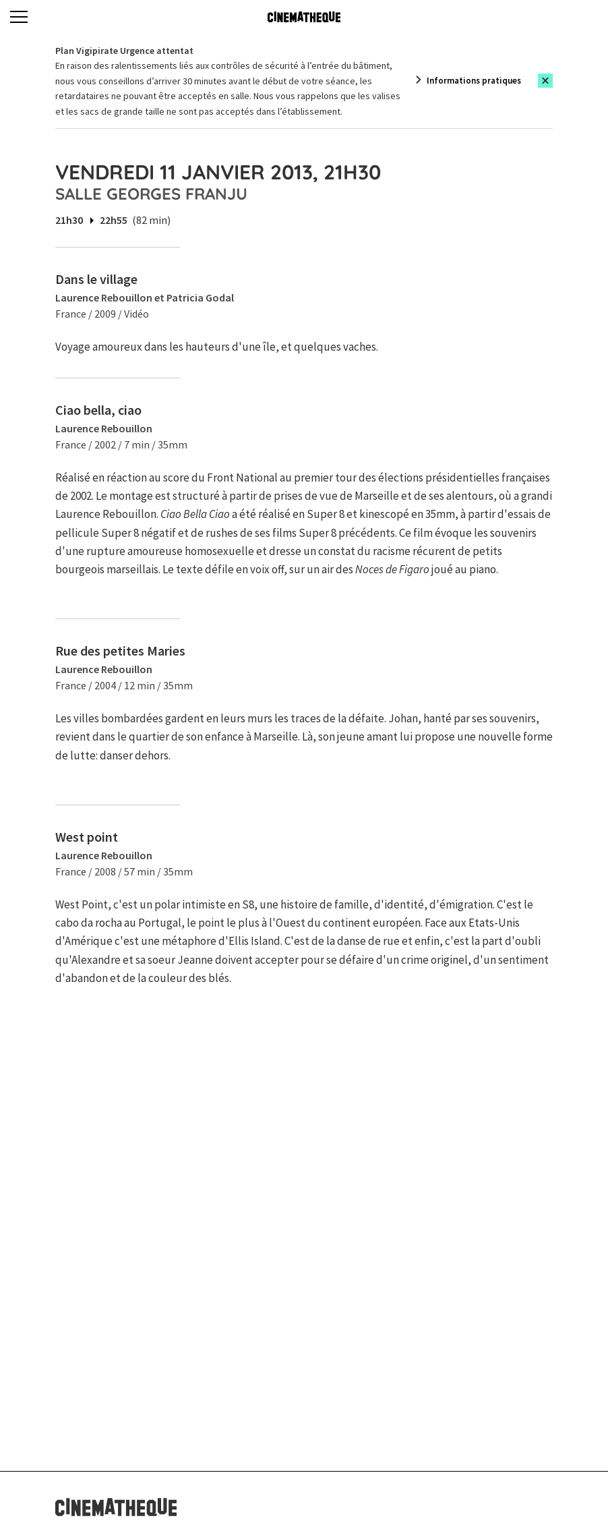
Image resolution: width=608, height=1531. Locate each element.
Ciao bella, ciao (98, 409)
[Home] (304, 17)
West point (86, 836)
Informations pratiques (474, 80)
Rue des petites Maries (120, 650)
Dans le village (96, 278)
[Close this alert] (545, 81)
